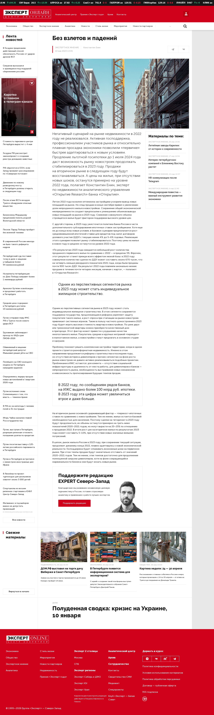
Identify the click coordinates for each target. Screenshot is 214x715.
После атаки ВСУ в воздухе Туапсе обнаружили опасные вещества (17, 203)
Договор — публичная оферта (159, 685)
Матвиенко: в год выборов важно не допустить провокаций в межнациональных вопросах (18, 507)
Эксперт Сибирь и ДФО (87, 676)
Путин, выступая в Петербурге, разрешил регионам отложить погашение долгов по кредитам (18, 432)
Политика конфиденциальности (160, 666)
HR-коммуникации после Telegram (162, 179)
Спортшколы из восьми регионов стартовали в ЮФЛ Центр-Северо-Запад (17, 491)
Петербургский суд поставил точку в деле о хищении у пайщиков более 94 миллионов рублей (17, 260)
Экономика (11, 26)
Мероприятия (120, 26)
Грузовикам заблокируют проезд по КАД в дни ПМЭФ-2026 (15, 335)
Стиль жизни (102, 26)
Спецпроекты (116, 689)
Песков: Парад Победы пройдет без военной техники (19, 231)
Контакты (121, 14)
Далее (55, 603)
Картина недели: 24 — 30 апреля (161, 568)
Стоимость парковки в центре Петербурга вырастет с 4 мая (18, 143)
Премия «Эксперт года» (92, 14)
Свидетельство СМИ (120, 676)
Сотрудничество (118, 664)
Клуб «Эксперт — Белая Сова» (121, 698)
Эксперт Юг (80, 683)
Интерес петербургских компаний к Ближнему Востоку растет (166, 163)
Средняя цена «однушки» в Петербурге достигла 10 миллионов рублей (15, 306)
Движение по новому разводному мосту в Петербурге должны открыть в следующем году (18, 187)
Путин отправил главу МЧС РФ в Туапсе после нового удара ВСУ (16, 321)
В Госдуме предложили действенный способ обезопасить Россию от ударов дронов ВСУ (19, 52)
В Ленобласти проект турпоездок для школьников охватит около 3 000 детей (17, 476)
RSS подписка (150, 692)
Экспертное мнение (49, 26)
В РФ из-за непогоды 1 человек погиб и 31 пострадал (18, 407)
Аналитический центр (66, 14)
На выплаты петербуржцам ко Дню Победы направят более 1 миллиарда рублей (19, 276)
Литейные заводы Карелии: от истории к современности (165, 147)
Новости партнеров (143, 26)
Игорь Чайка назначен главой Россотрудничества (17, 419)
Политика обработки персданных (161, 679)
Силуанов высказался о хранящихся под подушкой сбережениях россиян (17, 68)
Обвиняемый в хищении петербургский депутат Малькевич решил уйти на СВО (18, 350)
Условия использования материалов (162, 672)
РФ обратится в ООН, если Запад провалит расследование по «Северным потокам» (18, 171)
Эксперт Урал (81, 689)
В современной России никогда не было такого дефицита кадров (18, 244)
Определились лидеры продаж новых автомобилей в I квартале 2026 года (19, 379)
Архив (110, 14)
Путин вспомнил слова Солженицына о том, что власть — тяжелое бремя (15, 394)
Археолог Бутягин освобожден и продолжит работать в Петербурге (18, 291)
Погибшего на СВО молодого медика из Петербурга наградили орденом (17, 365)
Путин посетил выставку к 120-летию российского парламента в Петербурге (19, 447)
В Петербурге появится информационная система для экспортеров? (110, 572)
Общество (28, 26)
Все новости (18, 520)
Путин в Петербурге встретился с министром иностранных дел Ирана (18, 462)
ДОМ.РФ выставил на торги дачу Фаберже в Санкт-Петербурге (62, 570)
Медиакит (114, 683)
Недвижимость (48, 565)
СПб (76, 664)
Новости (85, 26)
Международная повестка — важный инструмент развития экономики (165, 196)
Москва (78, 657)
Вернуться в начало (19, 591)
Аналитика (70, 26)
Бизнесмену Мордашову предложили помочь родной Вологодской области (17, 218)
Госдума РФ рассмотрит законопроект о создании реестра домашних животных (17, 156)
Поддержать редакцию (74, 503)
